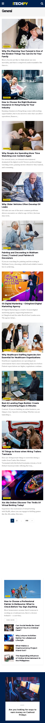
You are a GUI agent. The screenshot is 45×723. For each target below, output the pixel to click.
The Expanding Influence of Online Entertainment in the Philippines (28, 658)
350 (27, 521)
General (6, 46)
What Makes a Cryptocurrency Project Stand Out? (26, 648)
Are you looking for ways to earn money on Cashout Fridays (22, 712)
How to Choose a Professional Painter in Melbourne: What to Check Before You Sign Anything (20, 604)
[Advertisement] (22, 551)
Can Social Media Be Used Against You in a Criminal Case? (27, 627)
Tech (8, 596)
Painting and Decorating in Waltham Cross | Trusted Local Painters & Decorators (20, 255)
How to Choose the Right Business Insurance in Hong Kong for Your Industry (19, 105)
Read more (10, 620)
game (22, 705)
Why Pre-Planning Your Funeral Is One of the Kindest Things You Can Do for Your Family (22, 54)
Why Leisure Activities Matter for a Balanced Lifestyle (26, 638)
